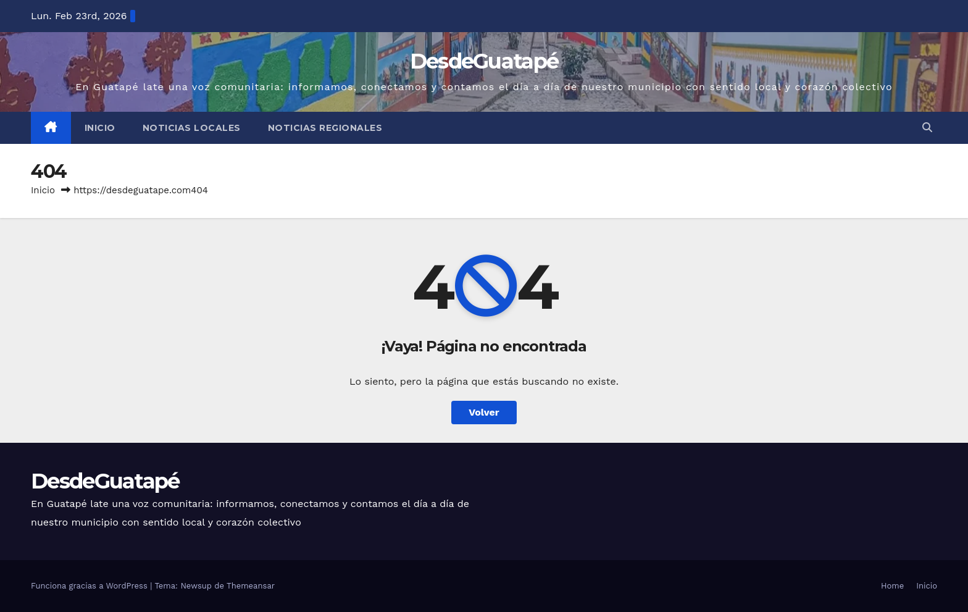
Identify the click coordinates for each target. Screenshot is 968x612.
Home (892, 585)
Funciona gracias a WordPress (90, 585)
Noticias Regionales (325, 127)
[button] (927, 127)
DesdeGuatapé (484, 61)
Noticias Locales (192, 127)
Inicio (100, 127)
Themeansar (251, 585)
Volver (484, 412)
